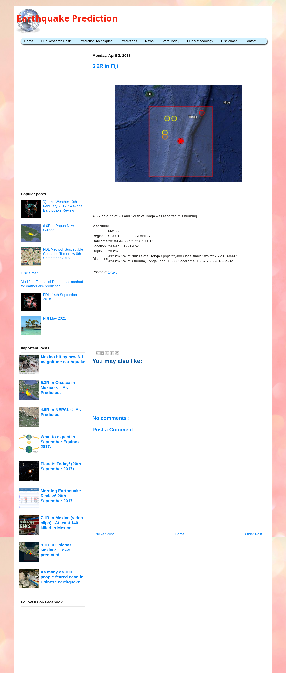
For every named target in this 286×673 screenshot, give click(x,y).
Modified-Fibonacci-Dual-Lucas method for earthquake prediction (52, 284)
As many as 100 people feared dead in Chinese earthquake (62, 577)
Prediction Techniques (95, 41)
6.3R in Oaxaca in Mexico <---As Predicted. (58, 387)
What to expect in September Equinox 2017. (60, 441)
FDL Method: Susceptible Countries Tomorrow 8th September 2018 (63, 253)
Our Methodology (200, 41)
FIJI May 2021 (54, 318)
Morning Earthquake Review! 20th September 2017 (61, 495)
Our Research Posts (56, 41)
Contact (250, 41)
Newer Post (104, 534)
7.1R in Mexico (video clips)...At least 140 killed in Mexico (62, 522)
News (149, 41)
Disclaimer (229, 41)
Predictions (128, 41)
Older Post (253, 534)
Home (28, 41)
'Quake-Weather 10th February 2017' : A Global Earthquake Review (63, 206)
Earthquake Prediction (67, 18)
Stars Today (170, 41)
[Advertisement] (178, 196)
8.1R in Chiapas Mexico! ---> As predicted (56, 550)
